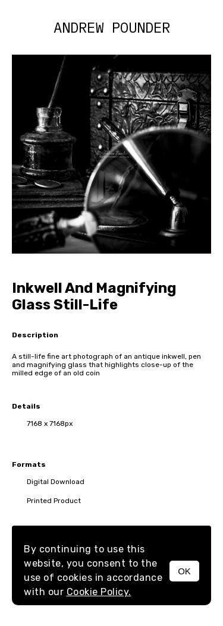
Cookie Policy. (99, 591)
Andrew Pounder (112, 27)
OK (184, 571)
